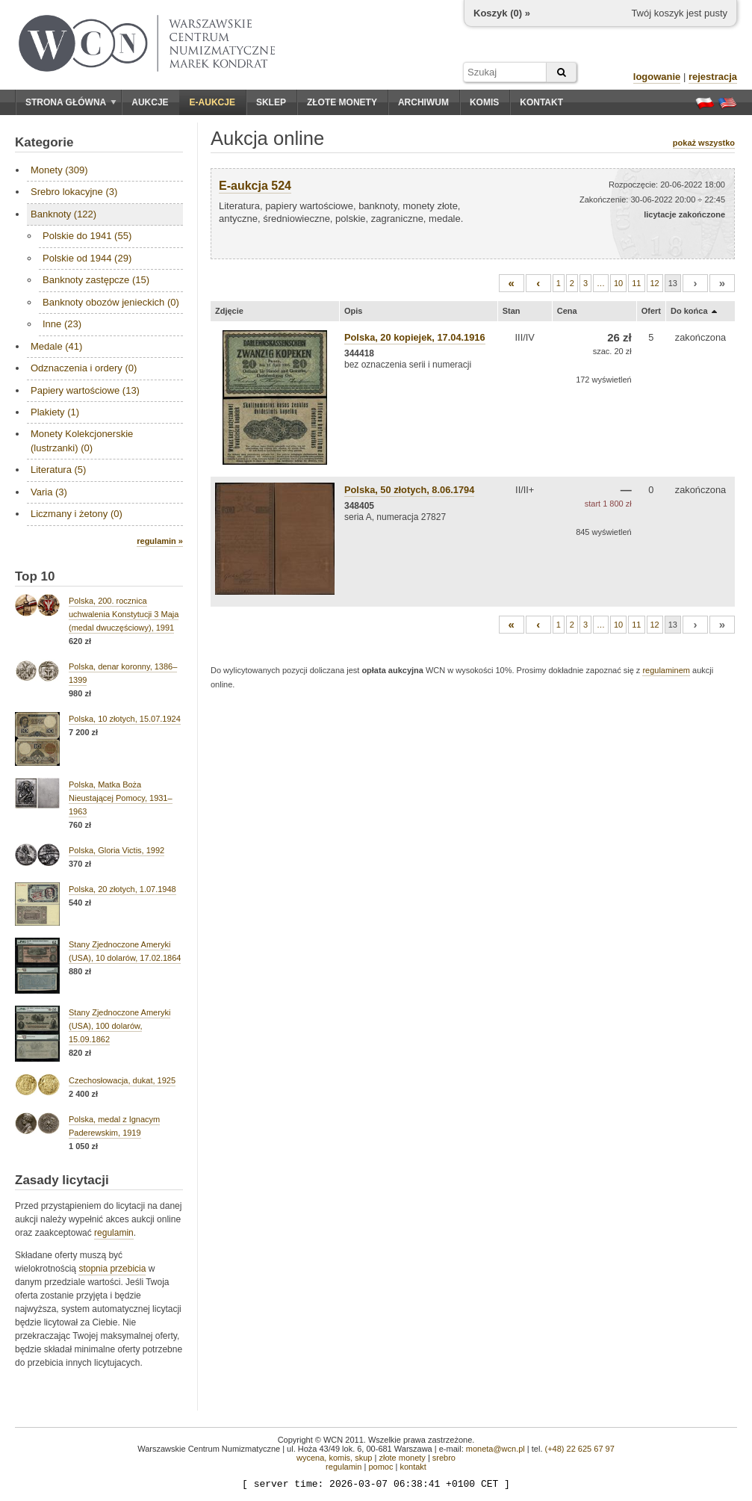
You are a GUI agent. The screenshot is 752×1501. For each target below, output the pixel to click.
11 (636, 283)
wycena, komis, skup (334, 1457)
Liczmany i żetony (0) (76, 513)
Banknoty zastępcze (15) (96, 279)
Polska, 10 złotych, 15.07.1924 (125, 718)
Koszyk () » (501, 13)
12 (654, 283)
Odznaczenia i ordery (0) (84, 368)
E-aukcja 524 (255, 185)
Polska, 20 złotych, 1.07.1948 (122, 889)
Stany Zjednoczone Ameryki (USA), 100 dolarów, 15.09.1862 (119, 1026)
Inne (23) (62, 323)
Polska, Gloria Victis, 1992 (116, 850)
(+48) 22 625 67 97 (580, 1448)
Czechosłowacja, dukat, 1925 (122, 1080)
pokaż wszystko (704, 142)
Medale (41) (56, 346)
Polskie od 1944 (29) (87, 258)
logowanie (657, 76)
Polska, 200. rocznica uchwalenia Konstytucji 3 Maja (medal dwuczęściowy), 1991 (123, 614)
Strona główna (70, 102)
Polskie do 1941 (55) (87, 235)
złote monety (402, 1457)
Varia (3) (49, 492)
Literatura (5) (58, 469)
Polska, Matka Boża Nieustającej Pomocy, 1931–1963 (121, 798)
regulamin (114, 1233)
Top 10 (35, 576)
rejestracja (713, 76)
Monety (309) (59, 170)
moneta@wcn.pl (495, 1448)
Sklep (271, 102)
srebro (444, 1457)
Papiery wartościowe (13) (85, 390)
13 (672, 283)
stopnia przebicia (112, 1268)
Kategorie (44, 142)
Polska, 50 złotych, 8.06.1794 (409, 489)
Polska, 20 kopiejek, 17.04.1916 (414, 337)
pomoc (380, 1466)
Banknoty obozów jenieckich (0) (111, 302)
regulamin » (160, 540)
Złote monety (342, 102)
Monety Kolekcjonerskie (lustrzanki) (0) (82, 440)
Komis (484, 102)
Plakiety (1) (55, 412)
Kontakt (541, 102)
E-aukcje (212, 102)
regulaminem (666, 670)
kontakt (413, 1466)
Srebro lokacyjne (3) (74, 191)
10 (618, 283)
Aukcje (149, 102)
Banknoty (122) (63, 214)
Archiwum (423, 102)
